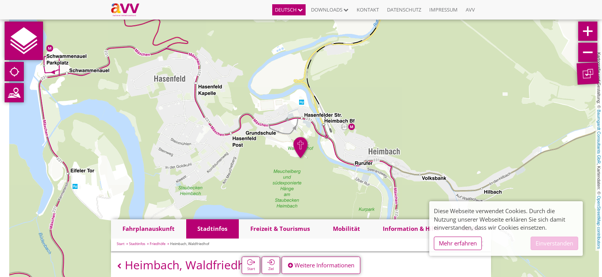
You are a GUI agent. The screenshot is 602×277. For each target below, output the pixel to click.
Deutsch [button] (289, 9)
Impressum (443, 9)
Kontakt (368, 9)
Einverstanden (554, 243)
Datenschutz (404, 9)
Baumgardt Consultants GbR (599, 137)
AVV (470, 9)
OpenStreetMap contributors (599, 222)
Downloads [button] (330, 9)
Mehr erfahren (458, 243)
